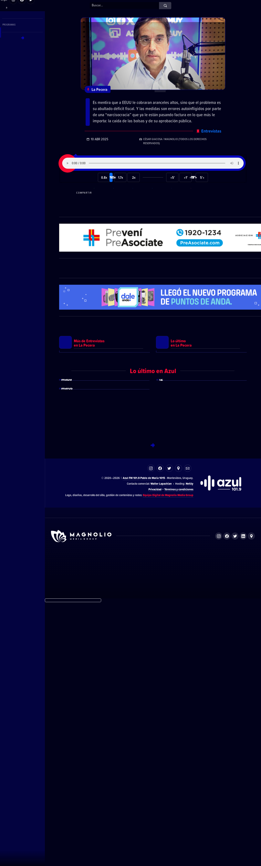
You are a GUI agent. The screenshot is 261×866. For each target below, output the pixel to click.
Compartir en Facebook (142, 210)
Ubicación (178, 731)
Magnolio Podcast (205, 824)
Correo (187, 731)
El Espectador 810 (124, 824)
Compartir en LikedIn (180, 210)
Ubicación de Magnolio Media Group (251, 799)
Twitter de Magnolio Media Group (235, 799)
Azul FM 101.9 (131, 741)
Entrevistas (211, 149)
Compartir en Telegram (122, 210)
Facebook (160, 731)
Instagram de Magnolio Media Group (218, 799)
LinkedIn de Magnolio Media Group (243, 799)
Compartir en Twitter (161, 210)
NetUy (189, 747)
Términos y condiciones (178, 753)
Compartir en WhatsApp (103, 210)
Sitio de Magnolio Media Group (81, 799)
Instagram (151, 731)
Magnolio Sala (179, 824)
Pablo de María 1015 (152, 741)
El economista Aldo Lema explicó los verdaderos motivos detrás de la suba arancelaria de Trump (148, 104)
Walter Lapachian (161, 747)
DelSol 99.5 (99, 824)
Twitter (169, 731)
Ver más (104, 453)
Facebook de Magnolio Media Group (226, 799)
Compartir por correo (200, 210)
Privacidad (154, 753)
